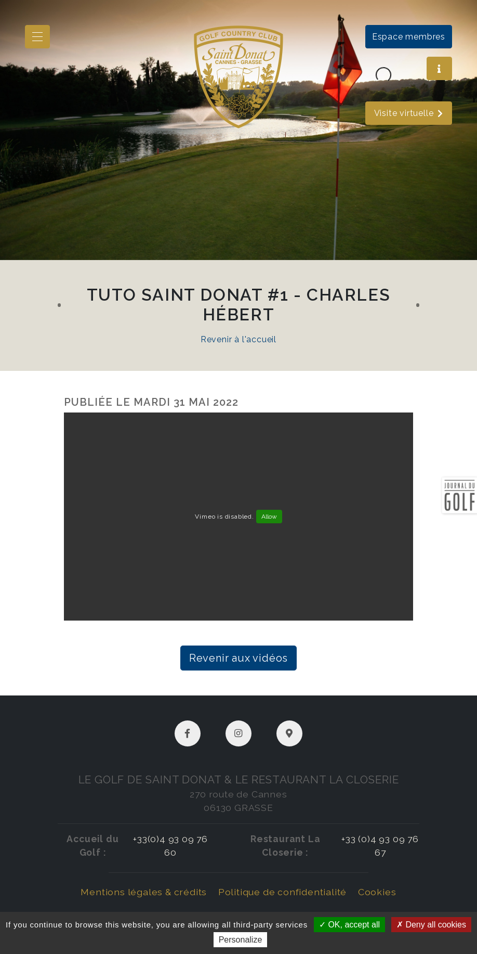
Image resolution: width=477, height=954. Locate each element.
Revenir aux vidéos (238, 658)
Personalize (240, 939)
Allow (269, 516)
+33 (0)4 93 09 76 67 (380, 845)
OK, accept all (349, 924)
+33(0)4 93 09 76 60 (170, 845)
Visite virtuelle (409, 113)
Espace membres (408, 37)
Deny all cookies (431, 924)
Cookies (377, 891)
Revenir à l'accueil (238, 339)
